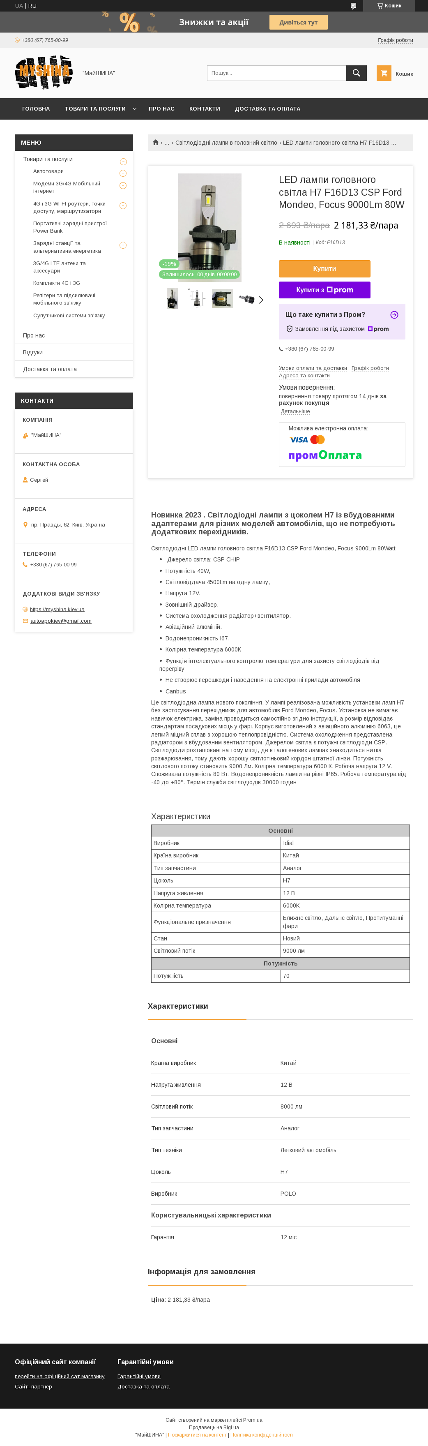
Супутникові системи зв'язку (69, 315)
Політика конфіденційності (261, 1435)
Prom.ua (252, 1420)
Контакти (204, 109)
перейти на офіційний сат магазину (60, 1376)
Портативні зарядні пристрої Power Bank (70, 227)
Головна (36, 109)
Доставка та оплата (267, 109)
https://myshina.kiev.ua (57, 609)
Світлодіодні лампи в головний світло (226, 142)
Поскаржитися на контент (197, 1435)
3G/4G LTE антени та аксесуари (59, 267)
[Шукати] (356, 73)
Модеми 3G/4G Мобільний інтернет (66, 187)
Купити (324, 268)
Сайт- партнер (33, 1387)
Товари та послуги (95, 109)
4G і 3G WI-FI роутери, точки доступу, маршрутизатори (69, 207)
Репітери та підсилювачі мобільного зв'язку (64, 299)
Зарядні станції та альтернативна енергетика (67, 247)
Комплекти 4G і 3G (56, 283)
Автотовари (48, 171)
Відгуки (33, 352)
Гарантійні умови (139, 1376)
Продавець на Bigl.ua (214, 1427)
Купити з (324, 290)
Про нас (162, 109)
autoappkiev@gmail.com (61, 621)
